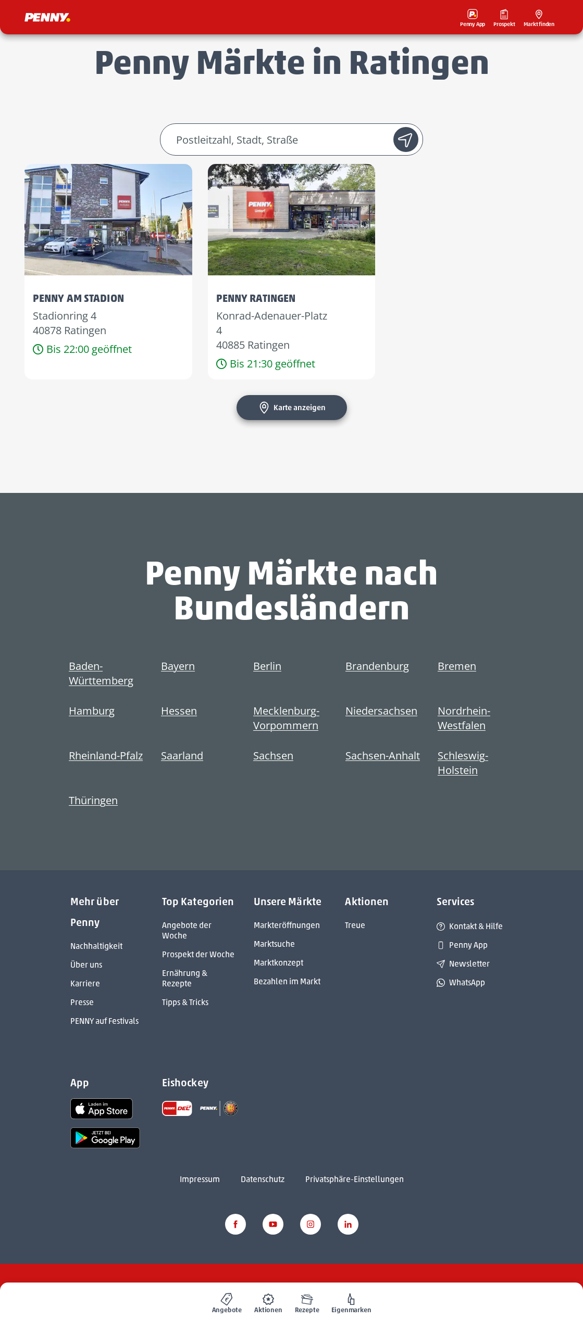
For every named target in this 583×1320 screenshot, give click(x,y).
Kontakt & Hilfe (470, 926)
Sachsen (273, 755)
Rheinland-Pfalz (106, 755)
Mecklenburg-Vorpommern (286, 718)
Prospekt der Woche (198, 954)
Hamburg (92, 711)
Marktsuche (274, 944)
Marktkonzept (278, 963)
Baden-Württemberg (101, 673)
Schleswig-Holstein (463, 762)
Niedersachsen (381, 711)
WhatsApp (461, 982)
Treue (355, 925)
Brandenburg (377, 666)
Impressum (200, 1179)
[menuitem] (227, 1301)
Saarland (182, 755)
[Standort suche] (405, 139)
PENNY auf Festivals (104, 1021)
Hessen (179, 711)
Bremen (457, 666)
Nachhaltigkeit (96, 946)
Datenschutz (262, 1179)
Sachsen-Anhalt (382, 755)
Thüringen (93, 800)
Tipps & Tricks (185, 1002)
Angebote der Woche (187, 930)
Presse (82, 1002)
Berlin (267, 666)
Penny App (462, 945)
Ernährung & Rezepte (184, 978)
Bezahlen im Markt (287, 981)
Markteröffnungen (287, 925)
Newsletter (463, 964)
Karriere (85, 983)
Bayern (178, 666)
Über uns (86, 965)
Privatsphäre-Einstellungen (354, 1179)
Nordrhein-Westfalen (464, 718)
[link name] (101, 1108)
